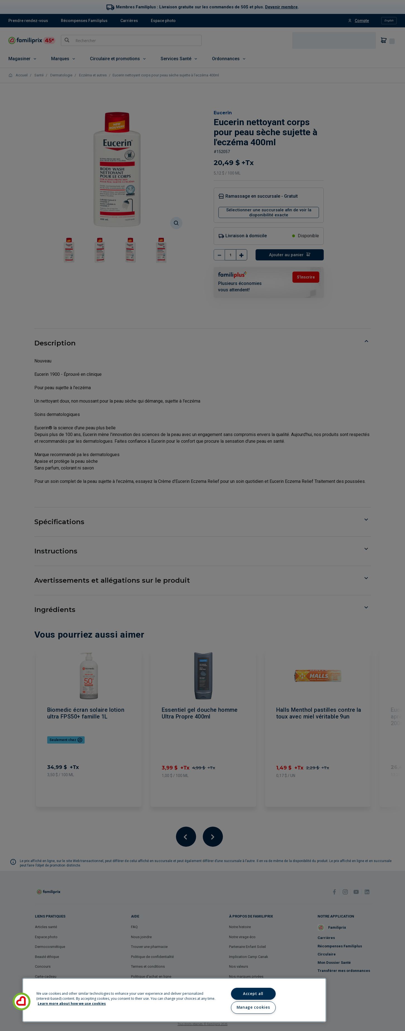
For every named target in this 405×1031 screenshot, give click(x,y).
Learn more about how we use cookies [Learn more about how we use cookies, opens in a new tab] (72, 1003)
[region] (174, 1000)
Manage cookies (253, 1007)
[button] (21, 1001)
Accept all (253, 993)
